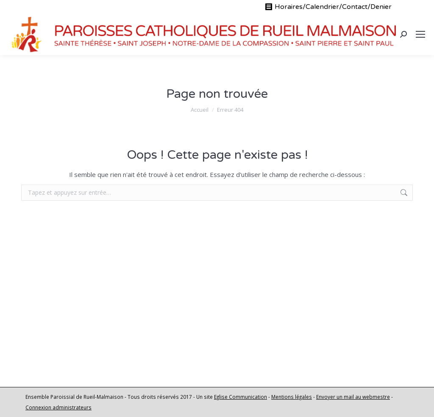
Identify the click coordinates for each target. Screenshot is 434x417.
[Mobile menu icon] (420, 34)
